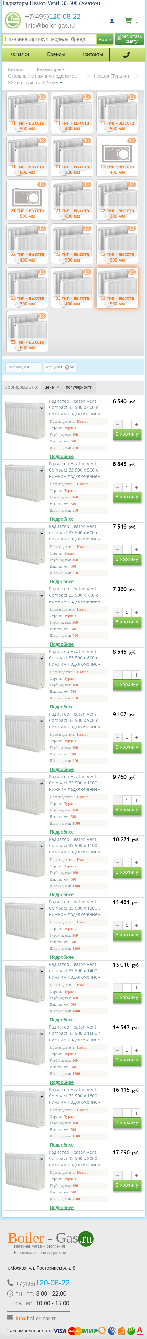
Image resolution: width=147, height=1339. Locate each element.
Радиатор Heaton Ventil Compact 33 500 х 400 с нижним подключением (75, 407)
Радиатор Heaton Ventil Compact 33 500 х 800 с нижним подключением (75, 658)
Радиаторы (49, 69)
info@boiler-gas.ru (50, 25)
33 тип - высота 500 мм (33, 82)
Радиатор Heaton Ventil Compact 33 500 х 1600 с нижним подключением (75, 1033)
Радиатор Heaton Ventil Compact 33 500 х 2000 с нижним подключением (75, 1158)
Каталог (16, 69)
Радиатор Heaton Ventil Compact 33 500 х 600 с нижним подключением (75, 533)
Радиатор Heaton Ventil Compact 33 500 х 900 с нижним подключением (75, 720)
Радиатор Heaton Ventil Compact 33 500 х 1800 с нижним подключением (75, 1096)
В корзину (127, 434)
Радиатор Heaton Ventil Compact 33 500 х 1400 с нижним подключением (75, 971)
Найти (105, 39)
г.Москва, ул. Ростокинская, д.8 (42, 1267)
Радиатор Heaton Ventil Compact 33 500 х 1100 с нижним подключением (75, 845)
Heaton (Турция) (111, 76)
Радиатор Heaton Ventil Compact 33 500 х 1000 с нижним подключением (75, 783)
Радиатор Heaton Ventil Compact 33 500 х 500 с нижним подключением (75, 470)
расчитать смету (132, 39)
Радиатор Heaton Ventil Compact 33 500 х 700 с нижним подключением (75, 595)
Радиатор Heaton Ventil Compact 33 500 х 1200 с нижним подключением (75, 908)
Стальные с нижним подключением (46, 76)
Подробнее (62, 456)
